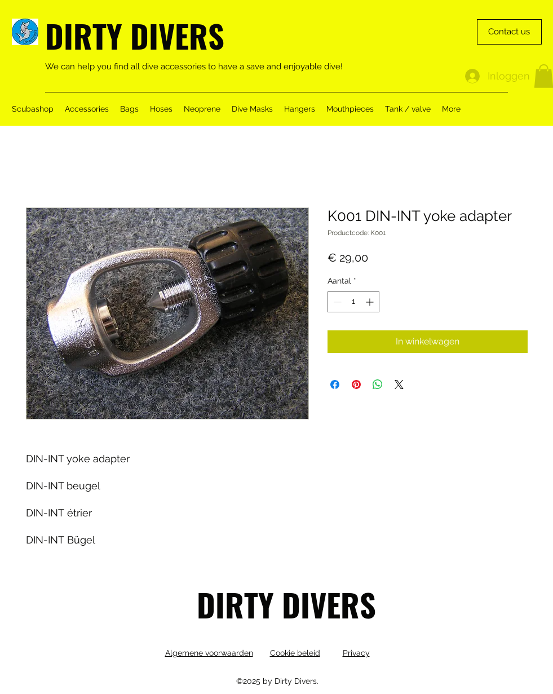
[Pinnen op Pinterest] (356, 384)
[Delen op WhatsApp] (377, 384)
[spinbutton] (353, 302)
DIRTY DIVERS (134, 35)
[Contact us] (509, 32)
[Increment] (371, 302)
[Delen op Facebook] (335, 384)
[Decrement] (336, 302)
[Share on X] (399, 384)
